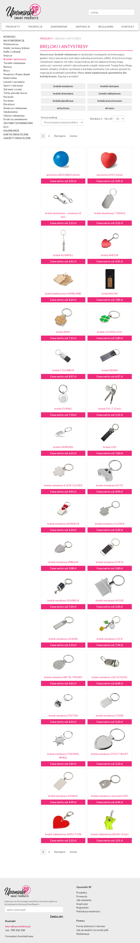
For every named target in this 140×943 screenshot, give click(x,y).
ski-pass (109, 108)
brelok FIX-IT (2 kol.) (109, 408)
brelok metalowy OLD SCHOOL (110, 677)
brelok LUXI (109, 446)
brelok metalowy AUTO (109, 485)
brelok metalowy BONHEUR (63, 523)
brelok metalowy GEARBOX (63, 600)
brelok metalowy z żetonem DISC (110, 795)
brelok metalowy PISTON (63, 715)
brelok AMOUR (109, 255)
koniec (73, 135)
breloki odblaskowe (110, 93)
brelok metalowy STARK (110, 715)
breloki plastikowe (63, 100)
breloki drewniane (63, 93)
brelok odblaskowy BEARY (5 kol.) (110, 834)
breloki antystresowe (110, 100)
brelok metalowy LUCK (110, 638)
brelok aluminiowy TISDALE (109, 213)
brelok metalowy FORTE (110, 562)
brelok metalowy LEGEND (63, 638)
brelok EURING (63, 408)
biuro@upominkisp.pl (18, 926)
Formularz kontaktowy (19, 936)
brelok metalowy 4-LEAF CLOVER (63, 485)
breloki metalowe (63, 86)
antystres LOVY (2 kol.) (110, 174)
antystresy (63, 108)
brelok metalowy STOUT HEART (109, 753)
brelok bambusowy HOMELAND (63, 293)
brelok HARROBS (63, 446)
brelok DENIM (110, 370)
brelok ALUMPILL (63, 255)
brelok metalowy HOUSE (110, 600)
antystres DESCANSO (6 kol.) (63, 174)
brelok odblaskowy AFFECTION (63, 834)
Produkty (46, 38)
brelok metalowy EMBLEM (63, 562)
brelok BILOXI (110, 293)
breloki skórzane (109, 86)
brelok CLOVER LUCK (109, 331)
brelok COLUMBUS (63, 370)
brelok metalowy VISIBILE (63, 795)
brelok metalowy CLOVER (109, 523)
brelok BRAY (63, 331)
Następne (59, 135)
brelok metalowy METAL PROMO (63, 677)
